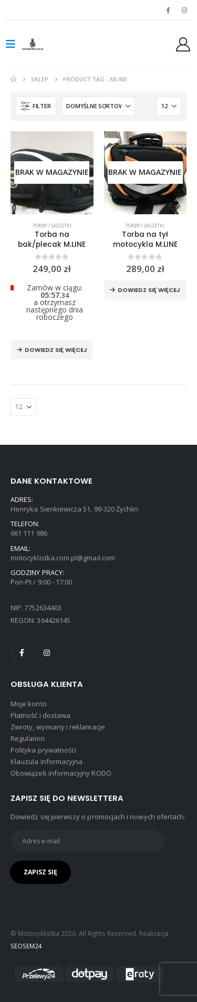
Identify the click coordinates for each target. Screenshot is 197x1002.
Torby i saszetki (52, 225)
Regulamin (28, 738)
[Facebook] (168, 10)
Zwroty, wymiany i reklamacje (58, 727)
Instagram (46, 652)
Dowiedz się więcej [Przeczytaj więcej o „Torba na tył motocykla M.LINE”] (149, 290)
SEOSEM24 (27, 946)
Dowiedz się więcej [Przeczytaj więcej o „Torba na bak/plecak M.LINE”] (56, 350)
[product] (52, 172)
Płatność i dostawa (40, 715)
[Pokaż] (169, 106)
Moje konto (29, 703)
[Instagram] (184, 10)
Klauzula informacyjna (46, 761)
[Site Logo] (43, 44)
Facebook (22, 652)
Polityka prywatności (43, 750)
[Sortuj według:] (98, 106)
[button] (13, 44)
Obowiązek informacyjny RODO (61, 773)
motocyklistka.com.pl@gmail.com (63, 557)
